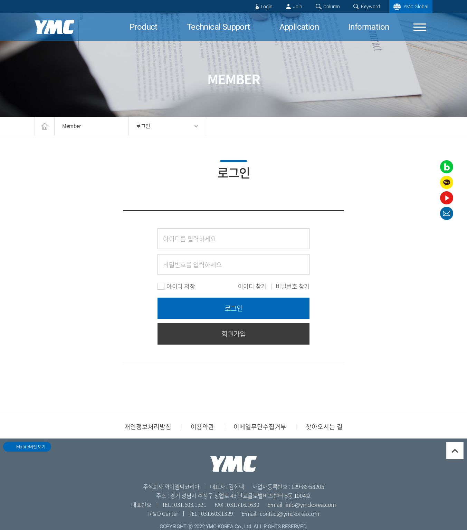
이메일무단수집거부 (260, 426)
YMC (54, 27)
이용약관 (202, 426)
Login (267, 6)
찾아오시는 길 (324, 426)
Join (297, 6)
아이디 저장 (176, 286)
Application (299, 27)
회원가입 (233, 334)
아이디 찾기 (252, 286)
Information (368, 27)
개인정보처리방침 (147, 426)
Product (144, 27)
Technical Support (218, 27)
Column (331, 6)
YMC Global (415, 6)
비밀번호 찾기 (292, 286)
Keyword (370, 6)
